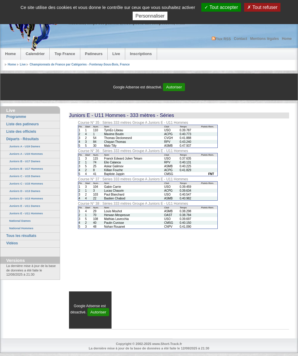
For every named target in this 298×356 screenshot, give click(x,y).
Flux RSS (221, 39)
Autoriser (174, 87)
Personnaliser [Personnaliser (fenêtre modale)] (150, 15)
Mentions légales (264, 39)
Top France (64, 53)
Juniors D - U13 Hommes (26, 198)
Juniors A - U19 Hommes (26, 153)
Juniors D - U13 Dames (24, 191)
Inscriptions (141, 53)
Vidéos (12, 243)
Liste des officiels (21, 131)
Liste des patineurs (22, 124)
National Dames (20, 220)
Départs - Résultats (22, 139)
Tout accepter (221, 7)
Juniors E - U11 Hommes (26, 213)
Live (116, 53)
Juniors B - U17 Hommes (26, 168)
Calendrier (35, 53)
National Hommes (21, 228)
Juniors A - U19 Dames (24, 146)
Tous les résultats (21, 236)
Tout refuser (262, 7)
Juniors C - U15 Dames (24, 176)
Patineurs (94, 53)
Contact (240, 39)
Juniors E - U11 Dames (24, 205)
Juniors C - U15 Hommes (26, 183)
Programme (16, 117)
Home (287, 39)
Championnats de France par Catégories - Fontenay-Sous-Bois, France (79, 64)
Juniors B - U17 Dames (24, 161)
